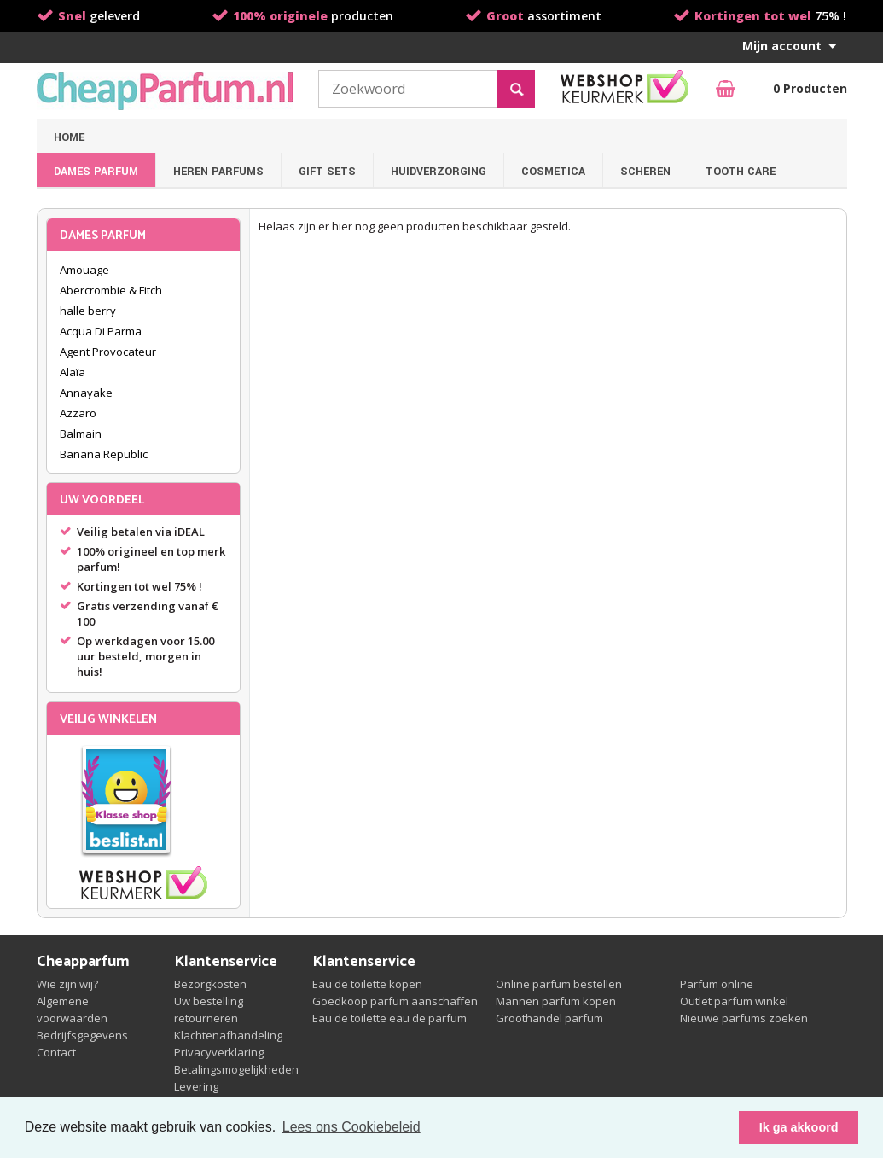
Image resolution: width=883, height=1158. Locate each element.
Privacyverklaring (219, 1052)
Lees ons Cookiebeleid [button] (351, 1127)
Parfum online (716, 984)
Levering (196, 1086)
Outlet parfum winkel (734, 1001)
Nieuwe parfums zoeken (744, 1018)
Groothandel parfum (549, 1018)
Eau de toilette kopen (367, 984)
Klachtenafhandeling (228, 1035)
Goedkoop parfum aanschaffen (395, 1001)
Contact (56, 1052)
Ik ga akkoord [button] (799, 1127)
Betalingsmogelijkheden (236, 1069)
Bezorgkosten (210, 984)
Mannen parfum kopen (556, 1001)
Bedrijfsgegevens (82, 1035)
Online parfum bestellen (559, 984)
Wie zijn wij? (67, 984)
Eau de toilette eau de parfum (389, 1018)
